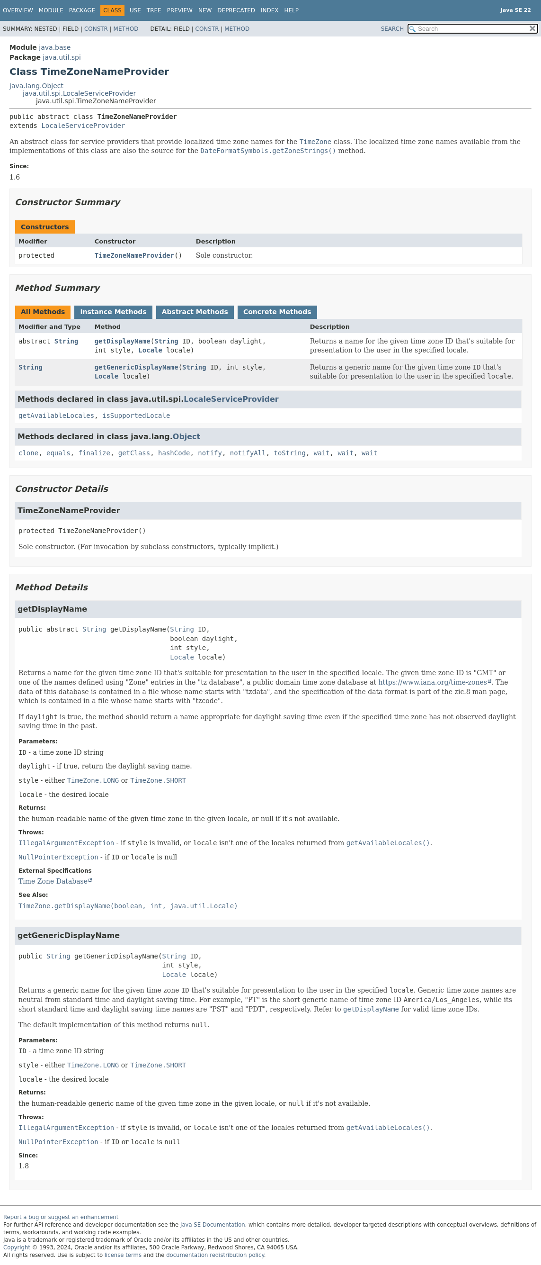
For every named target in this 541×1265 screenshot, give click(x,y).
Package (82, 10)
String (66, 341)
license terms (123, 1255)
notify (210, 453)
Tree (154, 10)
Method (126, 29)
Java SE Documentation (212, 1224)
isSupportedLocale (136, 415)
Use (135, 10)
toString (290, 453)
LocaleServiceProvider (83, 125)
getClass (134, 453)
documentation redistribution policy (215, 1255)
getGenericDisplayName (136, 367)
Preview (180, 10)
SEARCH (392, 29)
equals (58, 453)
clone (28, 453)
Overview (18, 10)
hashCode (174, 453)
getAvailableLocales (56, 415)
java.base (55, 47)
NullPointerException (58, 857)
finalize (94, 453)
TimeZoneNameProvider (135, 255)
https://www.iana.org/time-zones (433, 682)
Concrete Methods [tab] (277, 312)
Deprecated (236, 10)
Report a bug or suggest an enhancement (60, 1217)
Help (291, 10)
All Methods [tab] (43, 312)
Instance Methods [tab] (113, 312)
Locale (150, 350)
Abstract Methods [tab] (195, 312)
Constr (96, 29)
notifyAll (248, 453)
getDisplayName (123, 341)
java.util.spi (61, 57)
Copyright (16, 1247)
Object (186, 436)
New (205, 10)
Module (51, 10)
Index (270, 10)
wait (322, 453)
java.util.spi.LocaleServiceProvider (79, 93)
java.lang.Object (36, 86)
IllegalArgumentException (66, 843)
